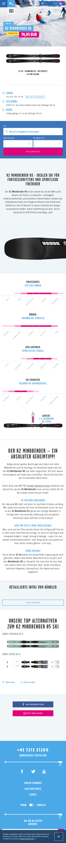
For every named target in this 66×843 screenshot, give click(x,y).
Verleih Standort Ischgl (38, 472)
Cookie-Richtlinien (26, 838)
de (44, 3)
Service (33, 768)
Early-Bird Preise (33, 762)
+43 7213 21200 (33, 723)
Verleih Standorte (33, 756)
